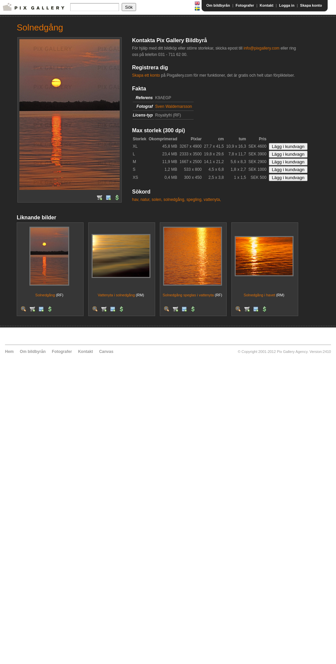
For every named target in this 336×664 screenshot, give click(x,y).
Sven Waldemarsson (173, 106)
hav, (135, 199)
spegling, (195, 199)
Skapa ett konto (146, 75)
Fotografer (245, 5)
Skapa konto (311, 5)
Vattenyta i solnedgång (116, 295)
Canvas (106, 351)
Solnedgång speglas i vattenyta (188, 295)
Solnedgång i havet (259, 295)
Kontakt (266, 5)
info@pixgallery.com (261, 48)
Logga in (287, 5)
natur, (145, 199)
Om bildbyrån (218, 5)
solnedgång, (174, 199)
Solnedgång (45, 295)
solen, (157, 199)
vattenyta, (212, 199)
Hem (9, 351)
